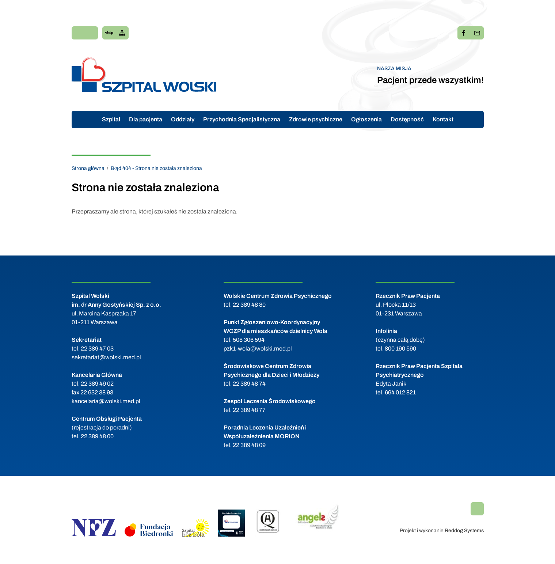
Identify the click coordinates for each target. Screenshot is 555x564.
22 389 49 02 (97, 384)
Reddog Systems (464, 530)
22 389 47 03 (97, 348)
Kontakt (443, 119)
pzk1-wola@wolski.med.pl (258, 348)
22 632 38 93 (96, 392)
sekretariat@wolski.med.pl (106, 357)
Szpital (111, 119)
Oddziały (182, 119)
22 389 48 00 (97, 436)
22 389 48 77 (249, 410)
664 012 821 (400, 392)
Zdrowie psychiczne (315, 119)
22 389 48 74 (249, 384)
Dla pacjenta (145, 119)
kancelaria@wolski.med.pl (106, 401)
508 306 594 (249, 340)
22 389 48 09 (249, 445)
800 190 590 (400, 348)
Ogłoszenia (366, 119)
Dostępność (407, 119)
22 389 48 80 (249, 305)
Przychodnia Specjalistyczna (241, 119)
